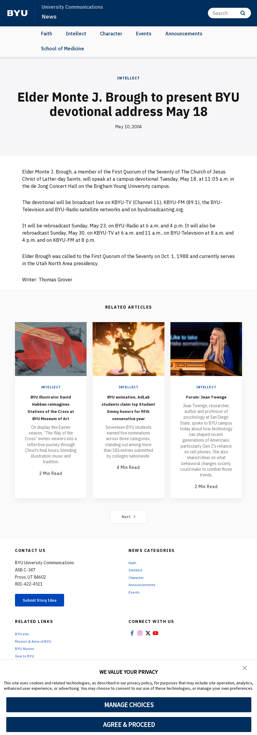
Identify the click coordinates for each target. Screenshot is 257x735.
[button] (245, 669)
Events (144, 34)
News (50, 16)
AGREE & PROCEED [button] (129, 724)
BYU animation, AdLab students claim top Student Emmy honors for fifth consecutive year (128, 414)
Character (111, 34)
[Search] (229, 13)
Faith (46, 34)
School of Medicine (62, 49)
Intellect (76, 34)
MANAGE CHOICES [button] (129, 705)
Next (129, 524)
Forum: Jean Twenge (206, 400)
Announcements (183, 34)
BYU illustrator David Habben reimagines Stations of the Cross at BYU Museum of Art (51, 414)
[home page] (17, 13)
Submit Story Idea (46, 608)
